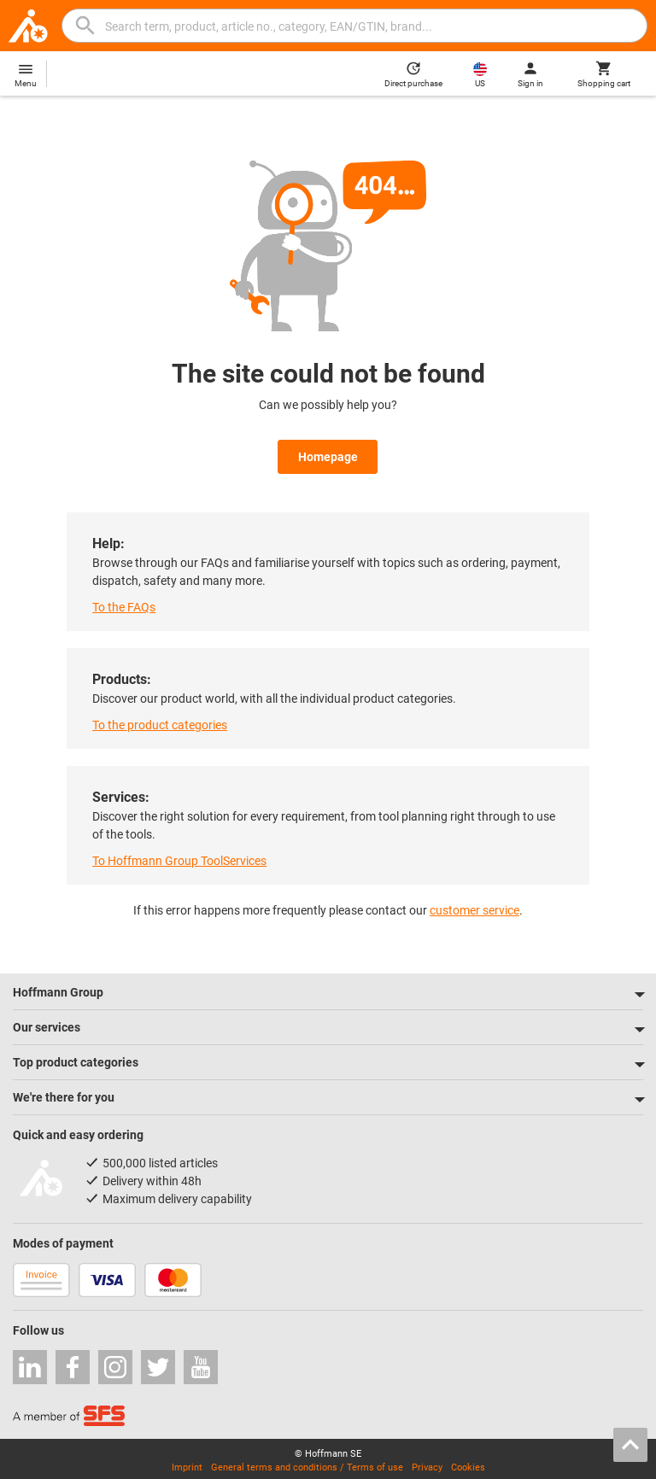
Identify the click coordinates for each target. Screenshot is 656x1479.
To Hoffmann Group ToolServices (179, 856)
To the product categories (159, 721)
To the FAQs (123, 603)
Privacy (427, 1463)
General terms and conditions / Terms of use (307, 1463)
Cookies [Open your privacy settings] (468, 1463)
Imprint (187, 1463)
